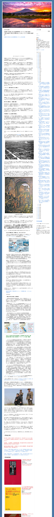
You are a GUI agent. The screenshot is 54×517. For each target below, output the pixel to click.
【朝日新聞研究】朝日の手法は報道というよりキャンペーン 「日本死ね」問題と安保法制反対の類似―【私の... (43, 115)
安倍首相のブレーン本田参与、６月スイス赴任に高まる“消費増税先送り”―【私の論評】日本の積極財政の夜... (44, 158)
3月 (39, 81)
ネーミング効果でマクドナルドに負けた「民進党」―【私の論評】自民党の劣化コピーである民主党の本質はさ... (43, 119)
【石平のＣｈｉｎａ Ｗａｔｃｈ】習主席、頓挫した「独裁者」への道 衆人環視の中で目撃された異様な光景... (43, 95)
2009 (38, 215)
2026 (38, 53)
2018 (38, 64)
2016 (38, 67)
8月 (39, 74)
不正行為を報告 (39, 221)
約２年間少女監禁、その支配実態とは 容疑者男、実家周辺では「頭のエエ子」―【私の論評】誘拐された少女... (43, 87)
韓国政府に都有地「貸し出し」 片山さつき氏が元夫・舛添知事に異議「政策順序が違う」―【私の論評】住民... (43, 99)
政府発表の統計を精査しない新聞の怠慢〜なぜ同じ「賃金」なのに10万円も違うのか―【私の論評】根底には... (44, 181)
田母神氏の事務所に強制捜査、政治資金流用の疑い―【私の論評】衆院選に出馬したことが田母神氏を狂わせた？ (43, 174)
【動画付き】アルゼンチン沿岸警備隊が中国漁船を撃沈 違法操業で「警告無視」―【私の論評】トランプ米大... (43, 142)
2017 (38, 66)
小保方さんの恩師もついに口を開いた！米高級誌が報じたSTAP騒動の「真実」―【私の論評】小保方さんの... (44, 83)
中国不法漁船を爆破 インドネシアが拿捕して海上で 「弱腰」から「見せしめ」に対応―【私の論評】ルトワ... (43, 123)
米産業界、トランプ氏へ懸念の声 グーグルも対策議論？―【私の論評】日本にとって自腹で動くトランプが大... (43, 103)
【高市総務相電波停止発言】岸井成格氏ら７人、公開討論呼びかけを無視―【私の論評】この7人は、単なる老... (44, 162)
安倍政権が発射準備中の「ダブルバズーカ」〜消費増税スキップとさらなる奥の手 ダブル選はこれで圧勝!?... (44, 177)
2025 (38, 55)
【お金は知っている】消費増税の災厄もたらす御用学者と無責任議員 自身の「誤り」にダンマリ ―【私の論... (44, 134)
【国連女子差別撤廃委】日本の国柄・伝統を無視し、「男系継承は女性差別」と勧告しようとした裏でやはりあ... (43, 170)
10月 (39, 71)
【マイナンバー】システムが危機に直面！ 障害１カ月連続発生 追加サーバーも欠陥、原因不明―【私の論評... (43, 201)
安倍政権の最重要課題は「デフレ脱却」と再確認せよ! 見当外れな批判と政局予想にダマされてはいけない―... (44, 107)
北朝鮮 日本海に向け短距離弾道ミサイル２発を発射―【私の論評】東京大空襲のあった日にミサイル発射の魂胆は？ (44, 166)
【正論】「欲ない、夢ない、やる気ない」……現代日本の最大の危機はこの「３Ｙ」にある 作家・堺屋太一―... (43, 189)
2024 (38, 56)
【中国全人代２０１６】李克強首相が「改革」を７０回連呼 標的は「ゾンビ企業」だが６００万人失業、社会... (43, 185)
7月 (39, 75)
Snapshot (37, 229)
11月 (39, 70)
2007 (38, 218)
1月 (39, 205)
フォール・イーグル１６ (11, 236)
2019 (38, 63)
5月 (39, 78)
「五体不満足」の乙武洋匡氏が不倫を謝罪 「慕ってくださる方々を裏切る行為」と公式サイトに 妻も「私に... (43, 111)
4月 (39, 79)
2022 (38, 59)
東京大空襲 (19, 134)
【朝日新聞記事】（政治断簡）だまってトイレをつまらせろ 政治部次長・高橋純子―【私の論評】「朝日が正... (43, 193)
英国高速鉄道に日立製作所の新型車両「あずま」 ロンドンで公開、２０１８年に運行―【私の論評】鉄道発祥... (43, 130)
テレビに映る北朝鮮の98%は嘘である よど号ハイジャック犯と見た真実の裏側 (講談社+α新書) (27, 487)
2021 (38, 60)
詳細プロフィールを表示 (40, 49)
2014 (38, 208)
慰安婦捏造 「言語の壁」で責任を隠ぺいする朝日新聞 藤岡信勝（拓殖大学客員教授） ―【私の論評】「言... (44, 154)
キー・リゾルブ (26, 235)
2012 (38, 211)
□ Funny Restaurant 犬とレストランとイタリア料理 (22, 4)
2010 (38, 214)
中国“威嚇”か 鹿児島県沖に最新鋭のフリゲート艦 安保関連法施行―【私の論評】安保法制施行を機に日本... (44, 91)
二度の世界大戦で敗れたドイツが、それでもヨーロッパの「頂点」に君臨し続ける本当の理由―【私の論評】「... (43, 138)
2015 (38, 207)
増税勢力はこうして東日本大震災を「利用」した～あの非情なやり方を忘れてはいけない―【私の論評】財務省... (43, 150)
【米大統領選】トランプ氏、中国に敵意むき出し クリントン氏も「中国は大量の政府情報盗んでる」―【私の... (43, 197)
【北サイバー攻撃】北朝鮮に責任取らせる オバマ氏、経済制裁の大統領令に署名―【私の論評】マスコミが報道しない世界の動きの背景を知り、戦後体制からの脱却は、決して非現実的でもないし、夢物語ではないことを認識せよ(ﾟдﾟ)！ (18, 450)
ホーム (38, 35)
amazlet (26, 460)
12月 (39, 68)
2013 (38, 210)
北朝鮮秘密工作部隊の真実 (26, 459)
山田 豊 (38, 39)
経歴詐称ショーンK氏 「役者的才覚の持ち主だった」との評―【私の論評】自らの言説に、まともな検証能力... (44, 126)
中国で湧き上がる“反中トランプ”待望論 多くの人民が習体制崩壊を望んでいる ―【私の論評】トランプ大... (44, 146)
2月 (39, 204)
